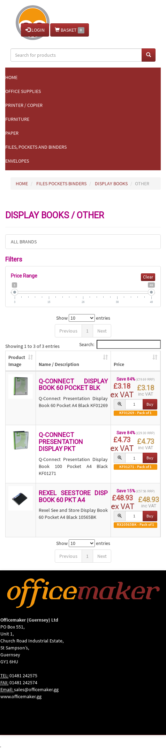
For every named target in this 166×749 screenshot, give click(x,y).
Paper (11, 133)
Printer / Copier (24, 105)
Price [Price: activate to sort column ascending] (119, 364)
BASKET (69, 30)
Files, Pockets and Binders (36, 147)
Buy (149, 404)
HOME (22, 183)
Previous (68, 331)
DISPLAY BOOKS (111, 183)
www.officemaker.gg (21, 696)
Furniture (17, 119)
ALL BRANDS (24, 242)
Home (11, 77)
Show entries (83, 318)
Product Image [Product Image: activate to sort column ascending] (16, 360)
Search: (120, 344)
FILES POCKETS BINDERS (61, 183)
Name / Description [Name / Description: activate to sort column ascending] (59, 364)
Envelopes (17, 161)
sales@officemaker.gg (36, 689)
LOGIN (35, 30)
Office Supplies (23, 91)
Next (102, 331)
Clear (148, 277)
